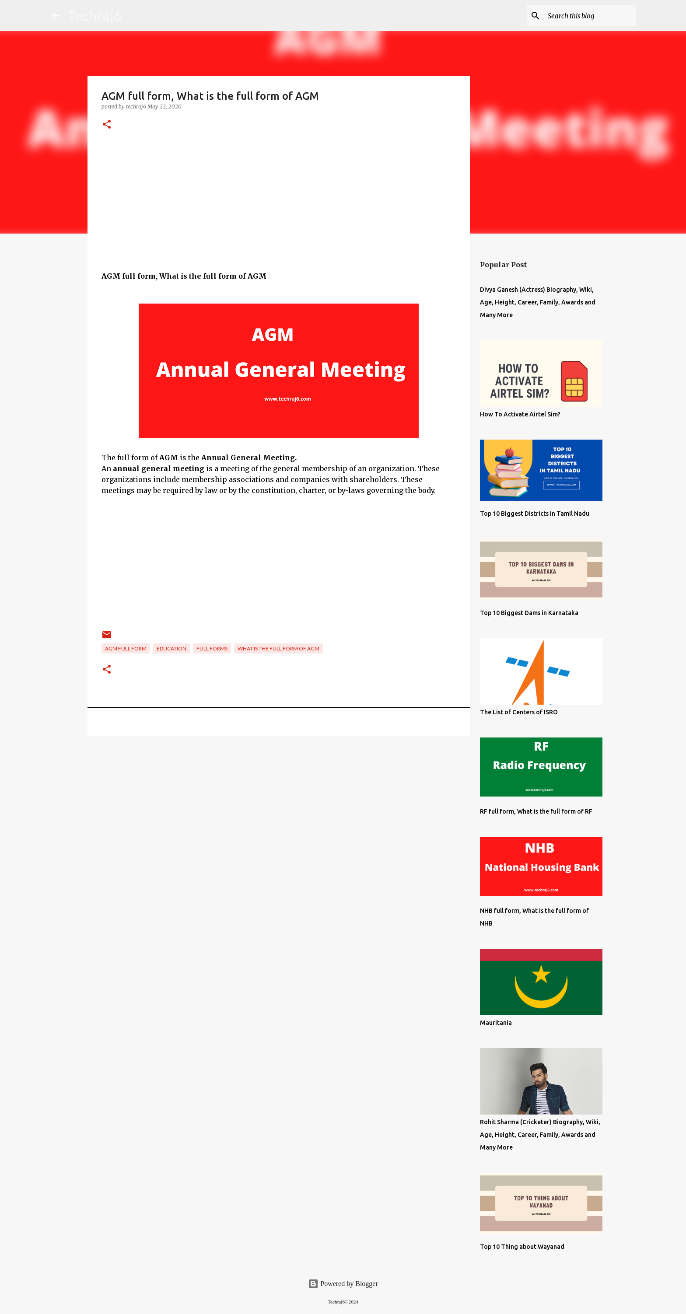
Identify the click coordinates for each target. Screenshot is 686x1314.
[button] (107, 125)
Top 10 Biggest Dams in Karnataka (529, 612)
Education (171, 648)
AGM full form (126, 648)
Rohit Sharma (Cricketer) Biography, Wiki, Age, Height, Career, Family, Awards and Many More (540, 1134)
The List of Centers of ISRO (519, 712)
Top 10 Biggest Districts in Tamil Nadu (534, 513)
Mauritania (496, 1022)
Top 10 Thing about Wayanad (522, 1246)
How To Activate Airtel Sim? (520, 414)
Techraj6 (94, 15)
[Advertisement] (279, 209)
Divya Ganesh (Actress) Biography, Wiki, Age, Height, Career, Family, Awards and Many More (537, 302)
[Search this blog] (590, 15)
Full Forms (212, 648)
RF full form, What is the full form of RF (536, 811)
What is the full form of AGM (278, 648)
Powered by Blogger (343, 1283)
